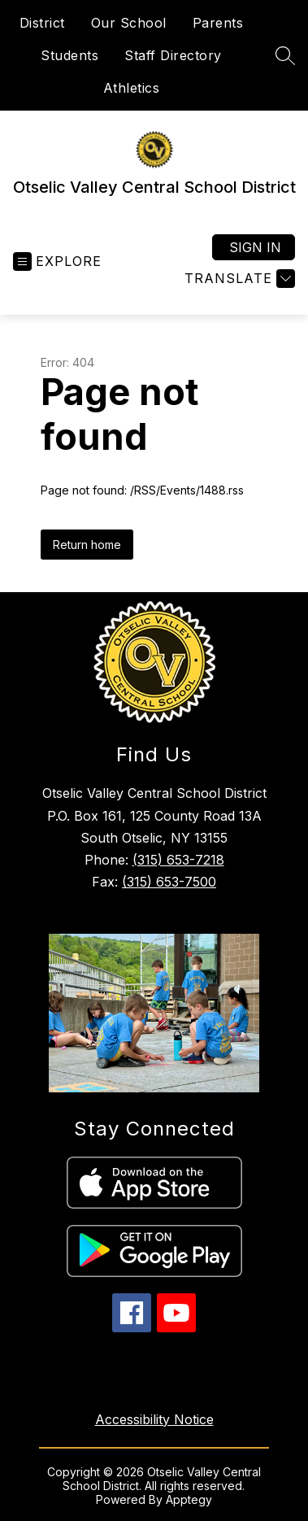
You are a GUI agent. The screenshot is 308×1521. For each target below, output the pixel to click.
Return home (87, 544)
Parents (218, 23)
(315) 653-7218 (178, 860)
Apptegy (189, 1499)
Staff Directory (173, 55)
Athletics (131, 88)
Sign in (255, 247)
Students (69, 55)
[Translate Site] (237, 278)
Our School (129, 23)
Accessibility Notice (154, 1419)
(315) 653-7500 (169, 882)
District (42, 23)
